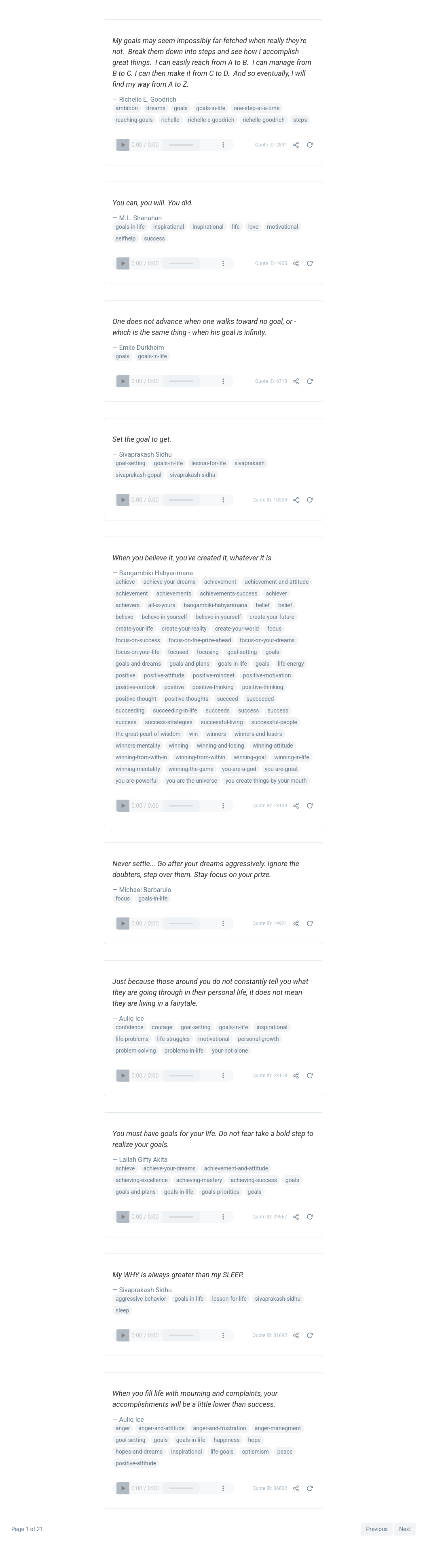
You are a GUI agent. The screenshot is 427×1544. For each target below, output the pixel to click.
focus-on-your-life (137, 652)
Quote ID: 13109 (269, 806)
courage (162, 1027)
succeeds (218, 710)
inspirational (168, 227)
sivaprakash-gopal (138, 475)
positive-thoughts (187, 699)
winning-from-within (200, 757)
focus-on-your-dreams (267, 640)
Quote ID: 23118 (269, 1075)
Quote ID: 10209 (269, 500)
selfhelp (125, 238)
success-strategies (168, 722)
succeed (227, 699)
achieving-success (253, 1180)
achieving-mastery (199, 1180)
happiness (227, 1440)
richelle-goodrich (264, 120)
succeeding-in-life (175, 710)
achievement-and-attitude (277, 582)
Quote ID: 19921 (269, 923)
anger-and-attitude (161, 1428)
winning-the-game (191, 769)
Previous (377, 1529)
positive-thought (136, 699)
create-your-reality (184, 628)
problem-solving (136, 1050)
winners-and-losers (258, 734)
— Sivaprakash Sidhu (142, 454)
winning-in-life (291, 757)
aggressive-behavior (141, 1298)
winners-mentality (138, 745)
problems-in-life (184, 1050)
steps (300, 120)
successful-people (274, 722)
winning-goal (250, 757)
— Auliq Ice (128, 1018)
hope (254, 1440)
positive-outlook (136, 687)
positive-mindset (214, 675)
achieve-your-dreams (170, 582)
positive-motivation (267, 675)
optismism (255, 1451)
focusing (208, 652)
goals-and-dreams (138, 663)
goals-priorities (220, 1192)
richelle (170, 120)
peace (285, 1451)
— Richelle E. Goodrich (144, 99)
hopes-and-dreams (139, 1451)
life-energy (291, 663)
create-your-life (134, 628)
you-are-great (281, 769)
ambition (127, 108)
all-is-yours (161, 605)
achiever (276, 593)
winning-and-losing (220, 745)
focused (178, 652)
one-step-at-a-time (256, 108)
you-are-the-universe (191, 780)
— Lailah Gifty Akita (140, 1160)
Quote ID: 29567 (269, 1217)
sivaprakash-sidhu (192, 475)
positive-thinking (213, 687)
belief (263, 605)
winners (216, 734)
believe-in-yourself (164, 617)
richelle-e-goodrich (211, 120)
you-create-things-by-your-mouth (266, 780)
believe (124, 617)
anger (123, 1428)
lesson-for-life (208, 463)
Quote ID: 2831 (271, 145)
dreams (155, 108)
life (236, 227)
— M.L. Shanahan (137, 218)
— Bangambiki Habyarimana (152, 573)
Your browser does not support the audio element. (173, 145)
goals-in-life (210, 108)
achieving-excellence (142, 1180)
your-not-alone (230, 1050)
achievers (128, 605)
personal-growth (258, 1039)
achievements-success (228, 593)
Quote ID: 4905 (271, 263)
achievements (174, 593)
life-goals (222, 1451)
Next (405, 1529)
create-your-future (271, 617)
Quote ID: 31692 (269, 1335)
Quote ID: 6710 (271, 381)
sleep (122, 1310)
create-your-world (237, 628)
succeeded (260, 699)
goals (181, 108)
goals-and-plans (189, 663)
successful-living (222, 722)
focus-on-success (138, 640)
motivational (282, 227)
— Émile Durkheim (138, 347)
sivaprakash (250, 463)
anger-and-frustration (219, 1428)
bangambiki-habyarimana (215, 605)
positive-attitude (164, 675)
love (253, 227)
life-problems (132, 1039)
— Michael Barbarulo (141, 890)
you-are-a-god (239, 769)
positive (125, 675)
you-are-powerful (137, 780)
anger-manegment (278, 1428)
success (154, 238)
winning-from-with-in (141, 757)
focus (274, 628)
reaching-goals (134, 120)
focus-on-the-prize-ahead (200, 640)
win (193, 734)
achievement (220, 582)
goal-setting (131, 463)
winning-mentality (138, 769)
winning (178, 745)
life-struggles (173, 1039)
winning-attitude (273, 745)
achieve (125, 582)
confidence (130, 1027)
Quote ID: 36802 (269, 1488)
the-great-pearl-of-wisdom (148, 734)
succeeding (130, 710)
